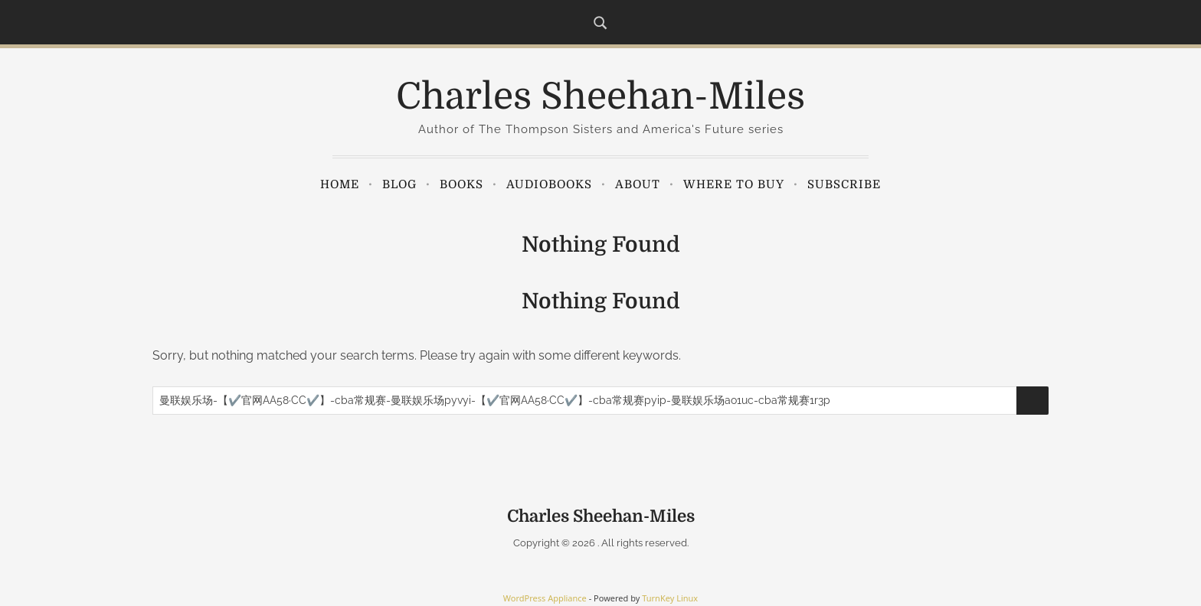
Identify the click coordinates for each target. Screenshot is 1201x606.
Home (339, 184)
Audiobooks (549, 184)
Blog (399, 184)
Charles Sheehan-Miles (600, 97)
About (637, 184)
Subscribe (844, 184)
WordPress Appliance (545, 598)
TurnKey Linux (670, 598)
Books (461, 184)
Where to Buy (733, 184)
